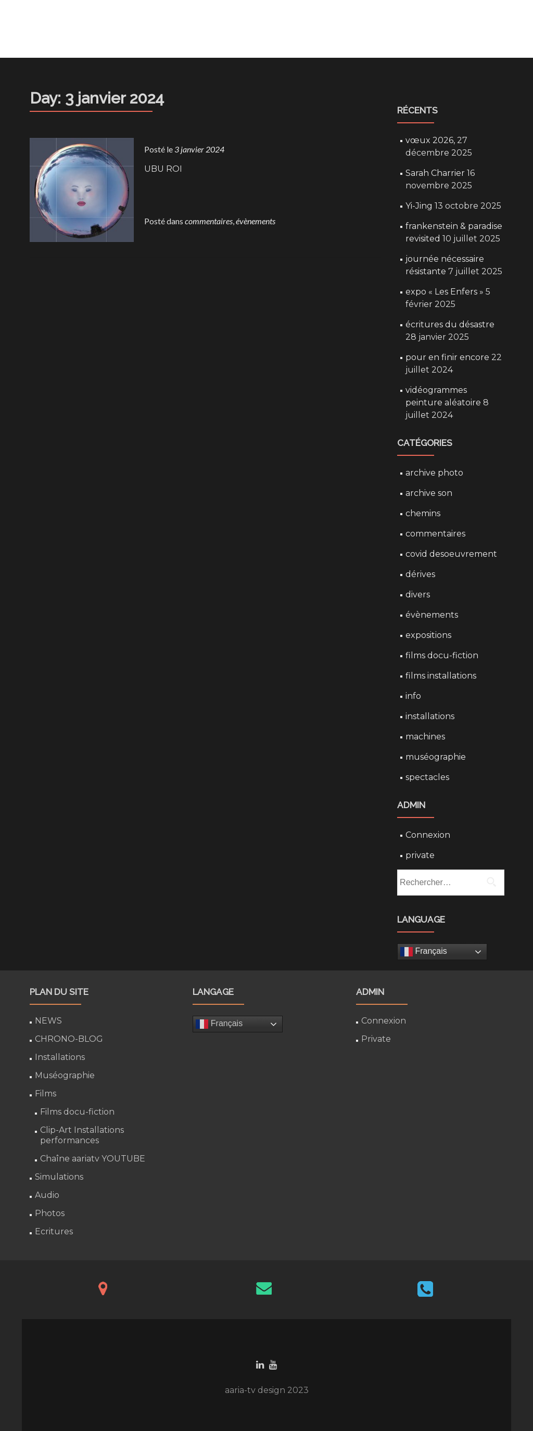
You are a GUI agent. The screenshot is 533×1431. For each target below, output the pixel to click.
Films (45, 1093)
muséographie (435, 757)
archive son (428, 493)
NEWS (48, 1021)
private (420, 855)
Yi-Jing (419, 206)
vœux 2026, (430, 140)
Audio (47, 1195)
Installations (60, 1057)
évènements (255, 221)
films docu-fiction (441, 655)
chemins (422, 513)
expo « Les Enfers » (444, 292)
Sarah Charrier (435, 173)
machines (425, 737)
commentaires (209, 221)
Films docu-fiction (77, 1112)
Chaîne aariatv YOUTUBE (92, 1159)
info (413, 696)
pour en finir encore (447, 357)
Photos (50, 1213)
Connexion (427, 835)
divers (417, 594)
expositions (428, 635)
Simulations (59, 1177)
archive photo (434, 473)
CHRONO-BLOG (69, 1039)
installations (429, 716)
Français (423, 952)
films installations (440, 676)
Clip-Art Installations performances (82, 1135)
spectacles (427, 777)
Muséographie (65, 1075)
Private (376, 1039)
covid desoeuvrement (451, 554)
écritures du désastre (449, 324)
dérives (420, 574)
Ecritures (54, 1231)
